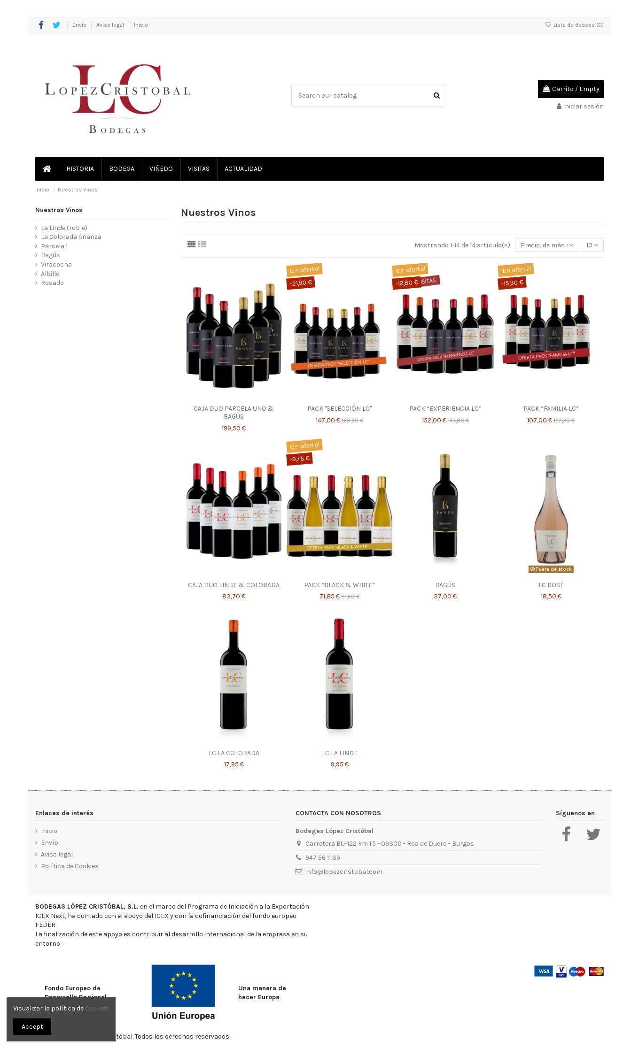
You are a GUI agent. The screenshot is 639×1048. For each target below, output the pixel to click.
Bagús (50, 255)
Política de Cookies (70, 866)
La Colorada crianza (71, 237)
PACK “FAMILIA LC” (551, 409)
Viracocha (56, 264)
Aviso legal (110, 25)
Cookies (97, 1008)
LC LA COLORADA (234, 753)
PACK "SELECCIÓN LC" (339, 409)
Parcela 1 (54, 246)
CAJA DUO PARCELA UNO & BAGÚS (234, 413)
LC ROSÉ (551, 585)
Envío (80, 25)
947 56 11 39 (322, 858)
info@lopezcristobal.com (343, 872)
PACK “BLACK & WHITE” (339, 585)
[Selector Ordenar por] (547, 245)
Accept (32, 1027)
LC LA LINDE (340, 753)
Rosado (52, 283)
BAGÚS (445, 585)
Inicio (141, 25)
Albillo (50, 274)
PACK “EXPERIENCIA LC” (445, 409)
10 (592, 245)
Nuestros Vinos (59, 210)
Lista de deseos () (574, 25)
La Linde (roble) (64, 228)
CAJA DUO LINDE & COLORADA (234, 585)
